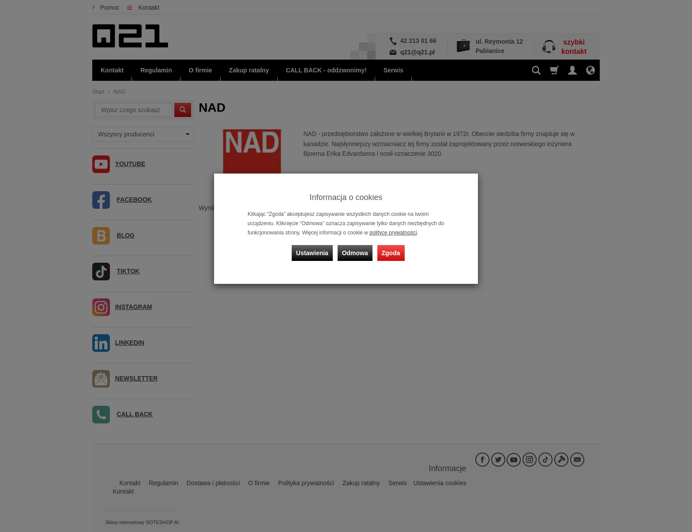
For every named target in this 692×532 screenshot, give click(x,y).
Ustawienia (313, 252)
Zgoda (390, 252)
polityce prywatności (392, 233)
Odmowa (355, 252)
